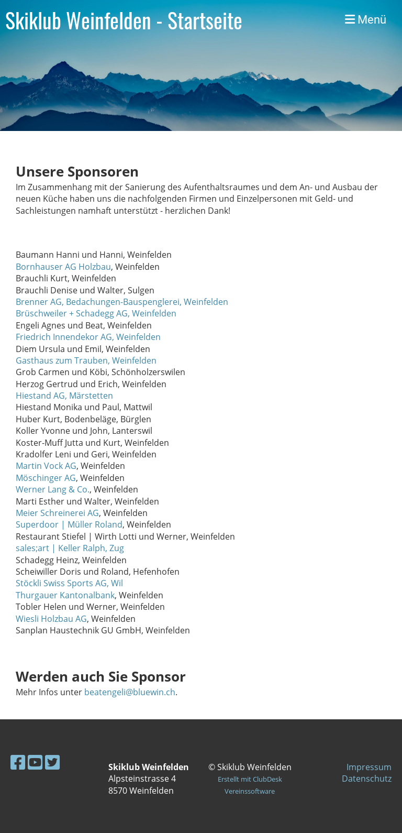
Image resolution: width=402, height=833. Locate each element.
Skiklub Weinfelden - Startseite (123, 20)
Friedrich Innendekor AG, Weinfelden (88, 337)
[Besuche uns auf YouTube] (35, 762)
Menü (365, 19)
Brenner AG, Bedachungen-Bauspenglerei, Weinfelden (122, 302)
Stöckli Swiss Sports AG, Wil (69, 583)
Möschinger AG (46, 478)
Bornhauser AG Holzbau (63, 266)
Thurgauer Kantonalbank (65, 595)
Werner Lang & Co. (53, 489)
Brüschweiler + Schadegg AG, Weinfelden (96, 313)
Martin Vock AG (46, 466)
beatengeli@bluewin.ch (129, 692)
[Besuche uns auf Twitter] (52, 762)
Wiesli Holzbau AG (51, 618)
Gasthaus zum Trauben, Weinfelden (86, 360)
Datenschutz (367, 778)
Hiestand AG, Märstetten (64, 395)
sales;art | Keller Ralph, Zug (70, 548)
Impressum (369, 767)
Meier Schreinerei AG (57, 513)
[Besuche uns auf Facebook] (17, 762)
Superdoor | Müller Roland (69, 524)
